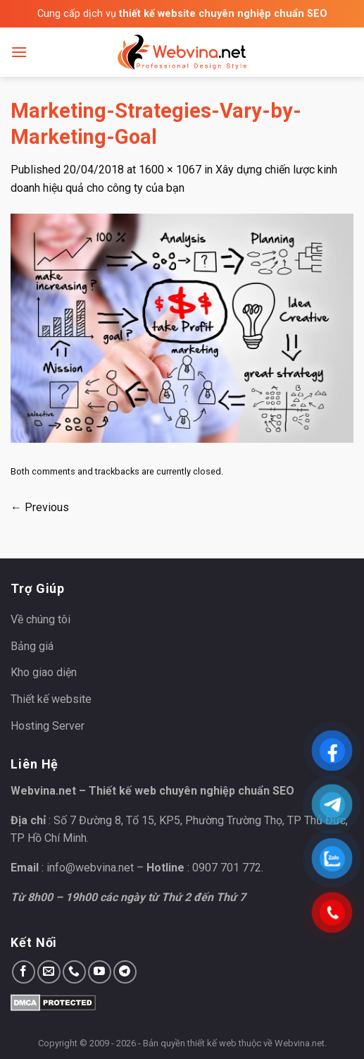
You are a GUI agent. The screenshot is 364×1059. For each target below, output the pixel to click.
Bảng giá (32, 646)
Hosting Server (47, 726)
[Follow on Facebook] (23, 972)
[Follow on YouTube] (99, 972)
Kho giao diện (44, 672)
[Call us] (74, 972)
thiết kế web (212, 1043)
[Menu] (19, 52)
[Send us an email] (49, 972)
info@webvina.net (90, 867)
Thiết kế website (51, 699)
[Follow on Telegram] (125, 972)
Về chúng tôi (40, 619)
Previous (40, 507)
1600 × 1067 (170, 169)
